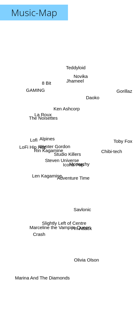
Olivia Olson (86, 258)
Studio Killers (67, 154)
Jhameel (74, 84)
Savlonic (82, 205)
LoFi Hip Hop (33, 146)
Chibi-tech (110, 149)
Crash (40, 231)
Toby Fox (123, 141)
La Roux (44, 115)
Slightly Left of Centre (64, 221)
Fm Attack (80, 225)
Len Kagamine (46, 177)
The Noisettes (44, 119)
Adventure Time (73, 175)
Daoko (92, 101)
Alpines (47, 140)
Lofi (34, 141)
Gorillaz (125, 90)
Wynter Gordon (55, 148)
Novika (81, 78)
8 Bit (46, 82)
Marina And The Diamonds (41, 280)
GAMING (35, 91)
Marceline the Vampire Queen (59, 225)
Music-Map (34, 12)
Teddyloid (75, 68)
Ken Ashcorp (66, 108)
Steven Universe (62, 159)
